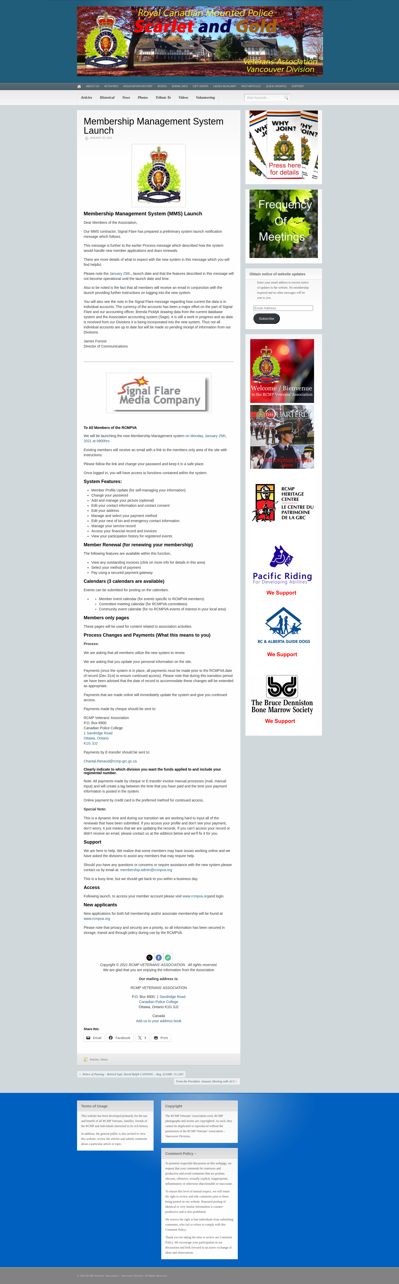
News (126, 98)
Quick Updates (276, 86)
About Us (92, 86)
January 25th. (120, 273)
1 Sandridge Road (98, 733)
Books (162, 86)
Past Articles (251, 86)
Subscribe (266, 318)
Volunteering (205, 98)
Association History (137, 86)
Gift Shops (200, 86)
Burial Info (180, 86)
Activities (111, 86)
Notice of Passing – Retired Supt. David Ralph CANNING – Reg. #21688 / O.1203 (132, 1074)
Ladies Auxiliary (224, 86)
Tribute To (163, 98)
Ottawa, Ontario (96, 738)
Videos (183, 98)
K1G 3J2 (90, 743)
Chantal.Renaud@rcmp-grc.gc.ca (110, 761)
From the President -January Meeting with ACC (205, 1081)
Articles (86, 98)
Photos (143, 98)
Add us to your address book (158, 1021)
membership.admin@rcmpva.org (146, 870)
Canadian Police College (158, 1002)
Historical (107, 98)
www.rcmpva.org (196, 896)
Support (298, 86)
